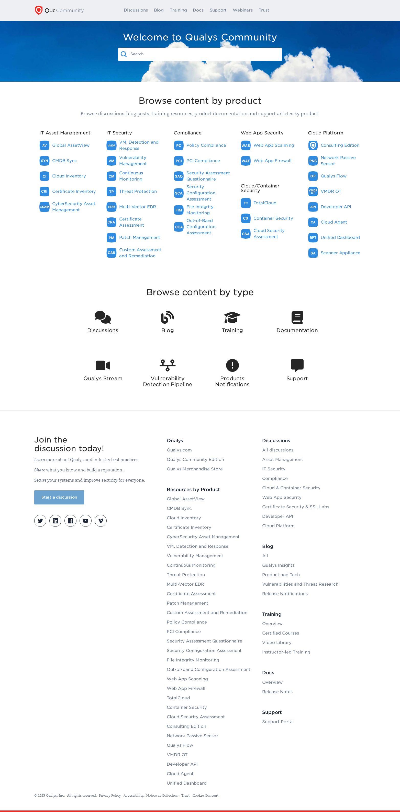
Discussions (140, 10)
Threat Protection (186, 574)
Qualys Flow (180, 745)
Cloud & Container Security (291, 488)
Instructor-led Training (286, 652)
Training (182, 10)
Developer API (182, 764)
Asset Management (282, 459)
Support (222, 10)
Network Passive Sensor (192, 735)
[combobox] (204, 54)
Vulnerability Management (195, 555)
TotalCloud (178, 697)
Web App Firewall (186, 688)
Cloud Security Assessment (196, 716)
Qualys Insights (278, 565)
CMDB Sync (179, 508)
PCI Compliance (184, 631)
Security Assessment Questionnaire (204, 641)
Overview (272, 623)
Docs (202, 10)
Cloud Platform (278, 525)
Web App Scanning (187, 679)
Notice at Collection (162, 795)
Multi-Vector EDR (185, 584)
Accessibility (133, 795)
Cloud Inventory (184, 517)
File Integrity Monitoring (193, 660)
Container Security (187, 707)
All (265, 555)
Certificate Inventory (189, 527)
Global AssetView (186, 499)
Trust (268, 10)
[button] (124, 54)
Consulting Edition (186, 726)
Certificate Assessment (191, 593)
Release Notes (277, 691)
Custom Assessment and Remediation (207, 612)
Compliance (275, 478)
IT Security (273, 469)
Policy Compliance (187, 622)
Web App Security (282, 497)
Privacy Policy (109, 795)
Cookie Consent (205, 795)
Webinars (247, 10)
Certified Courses (280, 633)
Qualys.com (179, 450)
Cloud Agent (180, 773)
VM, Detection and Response (197, 546)
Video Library (277, 642)
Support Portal (278, 721)
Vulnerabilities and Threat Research (300, 584)
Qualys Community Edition (195, 459)
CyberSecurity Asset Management (203, 536)
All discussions (277, 450)
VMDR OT (177, 754)
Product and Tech (281, 574)
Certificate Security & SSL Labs (295, 506)
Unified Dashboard (187, 783)
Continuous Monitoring (191, 565)
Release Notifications (285, 593)
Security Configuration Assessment (204, 650)
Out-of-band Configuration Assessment (208, 669)
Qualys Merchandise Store (195, 469)
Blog (163, 10)
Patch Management (187, 603)
